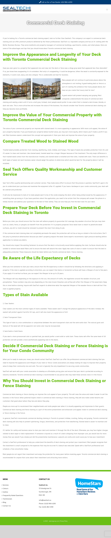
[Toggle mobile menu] (107, 10)
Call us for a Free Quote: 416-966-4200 (55, 2)
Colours (5, 488)
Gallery (5, 492)
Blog (4, 502)
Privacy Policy (63, 521)
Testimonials (7, 499)
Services (6, 485)
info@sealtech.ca (45, 500)
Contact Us (7, 506)
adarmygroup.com (54, 521)
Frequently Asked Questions (13, 495)
